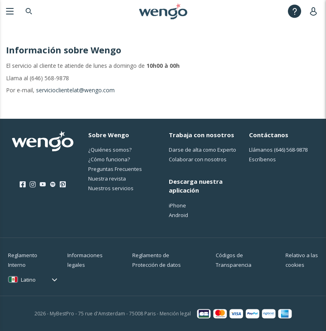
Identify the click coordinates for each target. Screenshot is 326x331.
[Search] (29, 11)
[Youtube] (43, 184)
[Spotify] (53, 184)
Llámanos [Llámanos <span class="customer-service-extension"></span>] (278, 149)
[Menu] (10, 11)
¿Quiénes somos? (110, 149)
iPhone (177, 205)
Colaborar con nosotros (198, 159)
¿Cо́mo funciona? (109, 159)
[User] (315, 11)
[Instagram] (33, 184)
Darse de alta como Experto (202, 149)
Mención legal (175, 313)
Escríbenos (262, 159)
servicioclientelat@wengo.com (75, 90)
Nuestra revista (107, 178)
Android (178, 215)
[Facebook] (23, 184)
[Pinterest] (63, 184)
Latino (28, 279)
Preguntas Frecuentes (115, 169)
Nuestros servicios (111, 188)
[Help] (294, 11)
